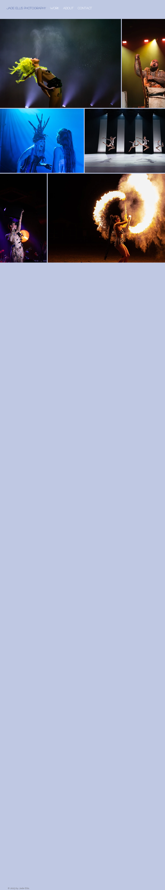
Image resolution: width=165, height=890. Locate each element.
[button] (54, 8)
